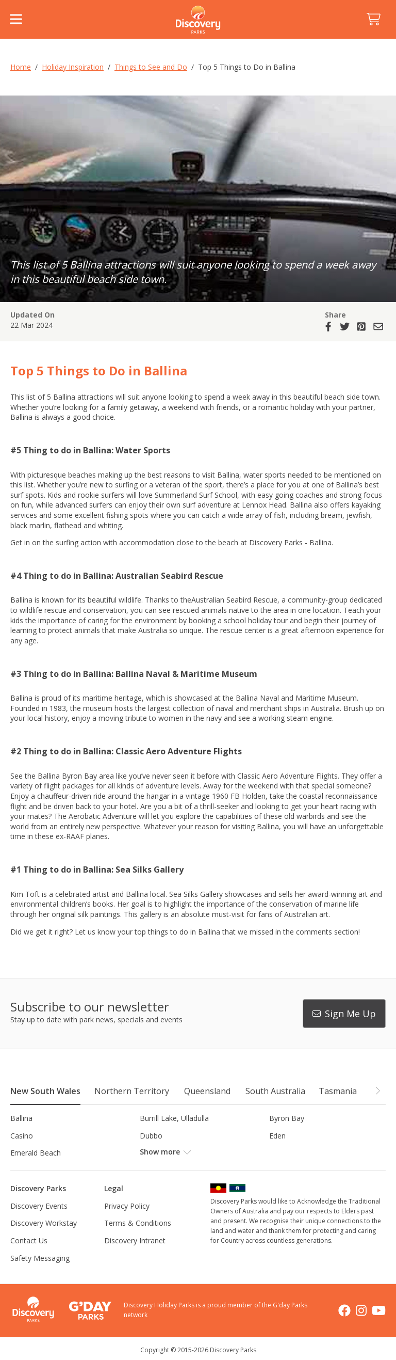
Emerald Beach (35, 1153)
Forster (152, 1153)
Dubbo (151, 1136)
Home (20, 67)
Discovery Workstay (43, 1223)
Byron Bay (286, 1118)
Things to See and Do (150, 67)
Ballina (21, 1118)
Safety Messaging (40, 1258)
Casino (21, 1136)
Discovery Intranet (135, 1240)
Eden (277, 1136)
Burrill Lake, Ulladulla (174, 1118)
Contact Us (28, 1240)
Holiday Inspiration (73, 67)
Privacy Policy (127, 1206)
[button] (377, 1090)
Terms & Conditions (137, 1223)
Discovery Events (39, 1206)
